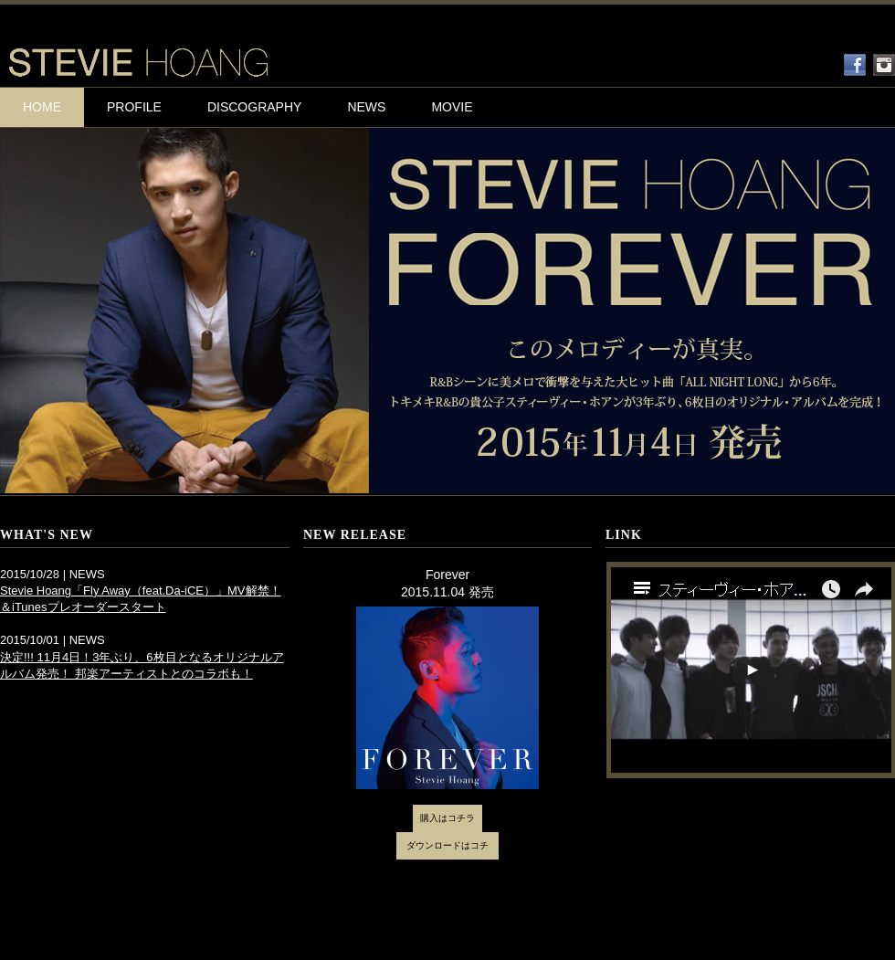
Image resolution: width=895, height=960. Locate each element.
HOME (42, 107)
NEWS (366, 107)
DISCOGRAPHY (254, 107)
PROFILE (134, 107)
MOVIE (451, 107)
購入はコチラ (447, 818)
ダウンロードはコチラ (447, 850)
